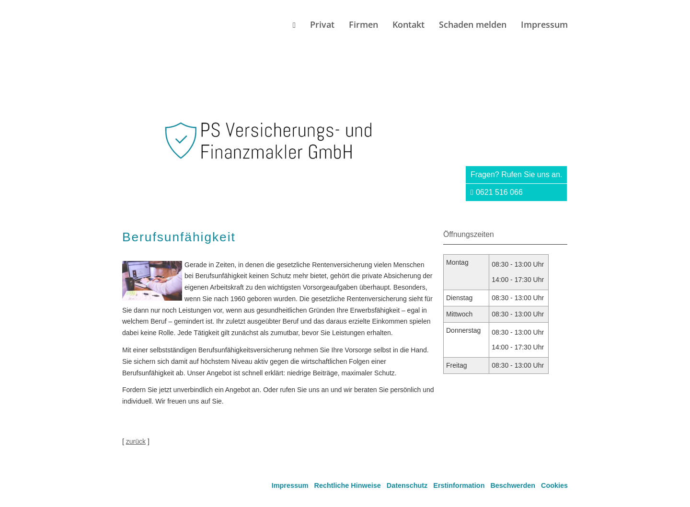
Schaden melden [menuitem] (472, 24)
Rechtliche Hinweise (347, 485)
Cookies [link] (554, 485)
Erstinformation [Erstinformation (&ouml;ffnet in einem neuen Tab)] (458, 485)
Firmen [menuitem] (363, 24)
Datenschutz (407, 485)
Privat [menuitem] (322, 24)
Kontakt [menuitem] (408, 24)
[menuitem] (294, 24)
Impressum (290, 485)
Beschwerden (512, 485)
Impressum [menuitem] (544, 24)
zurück (136, 441)
